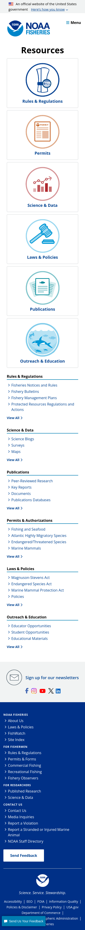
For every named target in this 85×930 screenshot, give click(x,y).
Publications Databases (31, 499)
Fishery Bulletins (25, 391)
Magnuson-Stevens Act (30, 577)
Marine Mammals (26, 548)
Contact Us (12, 804)
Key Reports (21, 487)
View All (13, 418)
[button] (23, 921)
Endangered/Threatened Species (38, 541)
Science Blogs (22, 438)
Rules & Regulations (24, 752)
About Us (16, 720)
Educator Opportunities (31, 625)
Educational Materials (29, 638)
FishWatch (16, 733)
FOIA (40, 901)
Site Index (16, 739)
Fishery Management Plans (34, 397)
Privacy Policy (51, 907)
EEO (29, 901)
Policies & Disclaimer (22, 907)
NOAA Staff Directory (25, 841)
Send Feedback (23, 855)
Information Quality (63, 901)
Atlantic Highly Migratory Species (38, 535)
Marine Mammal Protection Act (37, 590)
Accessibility (13, 901)
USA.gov (72, 907)
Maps (16, 451)
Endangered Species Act (31, 583)
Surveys (17, 445)
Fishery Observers (23, 778)
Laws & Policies (21, 727)
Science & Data (20, 797)
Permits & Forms (22, 759)
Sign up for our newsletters (52, 677)
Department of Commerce (41, 913)
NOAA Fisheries (15, 715)
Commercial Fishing (24, 765)
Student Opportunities (30, 632)
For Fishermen (15, 747)
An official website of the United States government (43, 7)
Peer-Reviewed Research (32, 480)
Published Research (24, 791)
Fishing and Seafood (28, 529)
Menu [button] (73, 22)
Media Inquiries (21, 816)
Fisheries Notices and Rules (34, 385)
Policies (17, 596)
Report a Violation (23, 823)
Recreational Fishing (25, 771)
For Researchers (17, 785)
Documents (21, 493)
